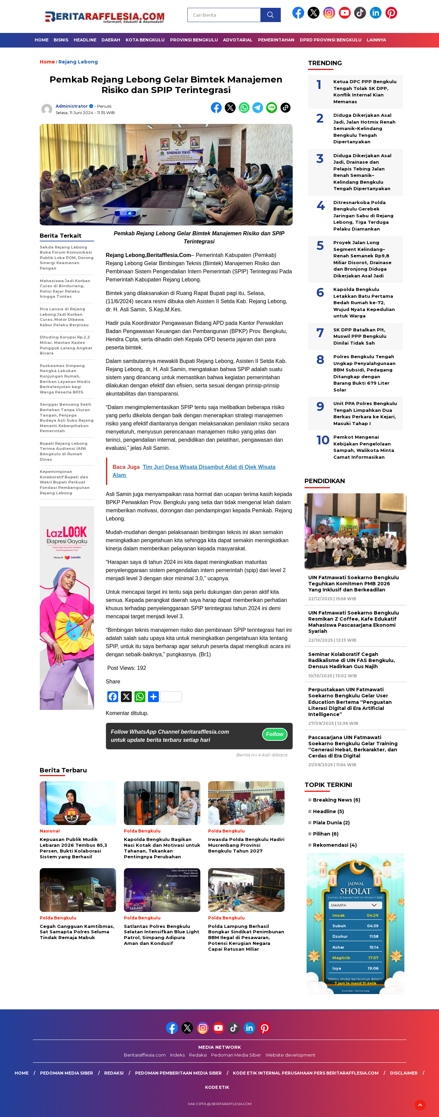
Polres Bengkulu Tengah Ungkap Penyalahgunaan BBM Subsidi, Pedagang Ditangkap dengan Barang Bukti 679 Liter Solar (364, 373)
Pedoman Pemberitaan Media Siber (178, 1073)
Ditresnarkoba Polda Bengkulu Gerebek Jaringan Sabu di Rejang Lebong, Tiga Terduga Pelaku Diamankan (363, 216)
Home (42, 39)
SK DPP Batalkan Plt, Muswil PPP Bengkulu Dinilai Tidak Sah (359, 336)
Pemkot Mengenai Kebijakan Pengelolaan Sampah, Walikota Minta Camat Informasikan (363, 447)
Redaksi (198, 1055)
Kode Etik (217, 1087)
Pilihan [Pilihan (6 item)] (326, 834)
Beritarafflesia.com (145, 1055)
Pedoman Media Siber (236, 1055)
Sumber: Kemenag (355, 990)
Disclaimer (404, 1073)
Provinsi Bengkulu (194, 39)
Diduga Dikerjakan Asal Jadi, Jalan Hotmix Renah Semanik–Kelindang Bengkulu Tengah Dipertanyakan (364, 128)
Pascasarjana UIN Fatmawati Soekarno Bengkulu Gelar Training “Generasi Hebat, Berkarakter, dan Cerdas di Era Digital (353, 746)
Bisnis (61, 39)
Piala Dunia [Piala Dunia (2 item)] (331, 823)
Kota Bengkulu (145, 39)
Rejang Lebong (78, 62)
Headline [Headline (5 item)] (328, 811)
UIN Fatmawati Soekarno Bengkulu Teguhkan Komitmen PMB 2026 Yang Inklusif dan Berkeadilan (353, 583)
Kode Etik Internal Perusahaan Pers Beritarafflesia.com (306, 1073)
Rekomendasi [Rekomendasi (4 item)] (335, 845)
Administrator (72, 106)
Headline (85, 39)
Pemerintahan (276, 39)
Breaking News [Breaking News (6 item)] (336, 800)
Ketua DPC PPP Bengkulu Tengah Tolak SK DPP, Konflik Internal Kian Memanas (365, 91)
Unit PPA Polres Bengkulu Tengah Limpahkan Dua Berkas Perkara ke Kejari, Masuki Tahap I (365, 413)
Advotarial (238, 39)
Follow (274, 734)
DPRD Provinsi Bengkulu (331, 39)
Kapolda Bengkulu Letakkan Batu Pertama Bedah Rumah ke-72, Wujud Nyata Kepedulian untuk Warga (364, 302)
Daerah (111, 39)
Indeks (177, 1055)
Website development (290, 1055)
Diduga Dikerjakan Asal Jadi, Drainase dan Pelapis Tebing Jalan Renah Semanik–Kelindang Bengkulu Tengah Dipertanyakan (362, 172)
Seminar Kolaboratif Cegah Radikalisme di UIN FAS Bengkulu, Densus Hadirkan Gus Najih (351, 660)
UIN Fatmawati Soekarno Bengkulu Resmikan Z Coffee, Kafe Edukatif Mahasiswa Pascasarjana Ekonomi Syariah (353, 622)
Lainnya (376, 39)
